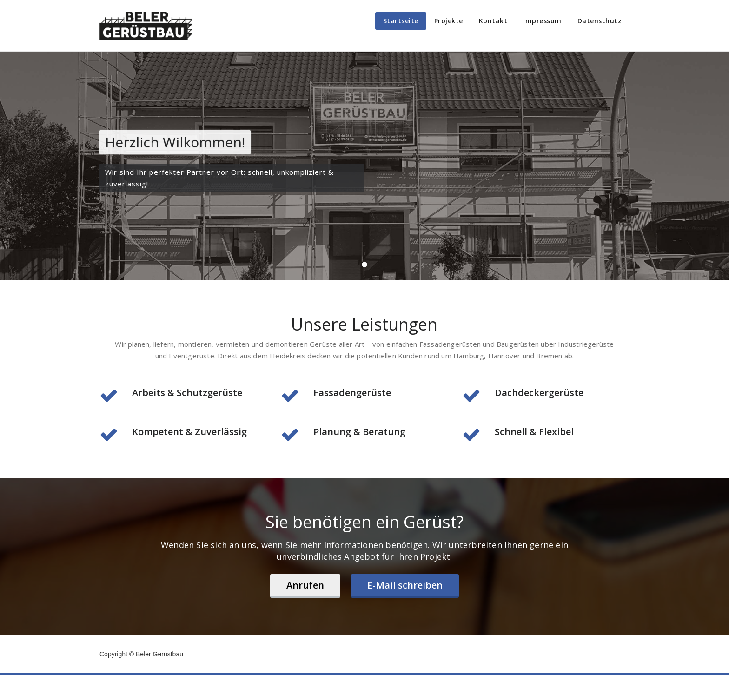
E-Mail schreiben (405, 585)
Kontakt (493, 20)
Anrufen (305, 585)
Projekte (448, 20)
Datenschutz (599, 20)
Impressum (542, 20)
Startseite (400, 20)
